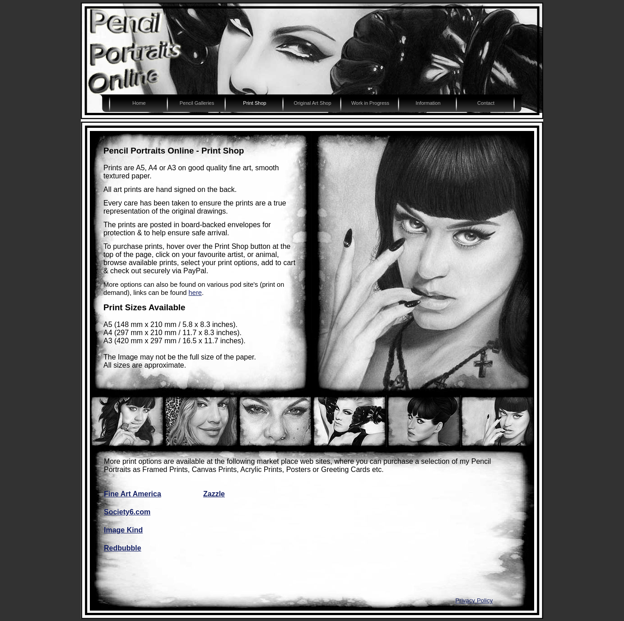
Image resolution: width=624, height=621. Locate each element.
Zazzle (214, 494)
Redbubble (122, 548)
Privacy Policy (474, 600)
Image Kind (123, 530)
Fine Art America (132, 494)
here (195, 292)
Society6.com (127, 512)
